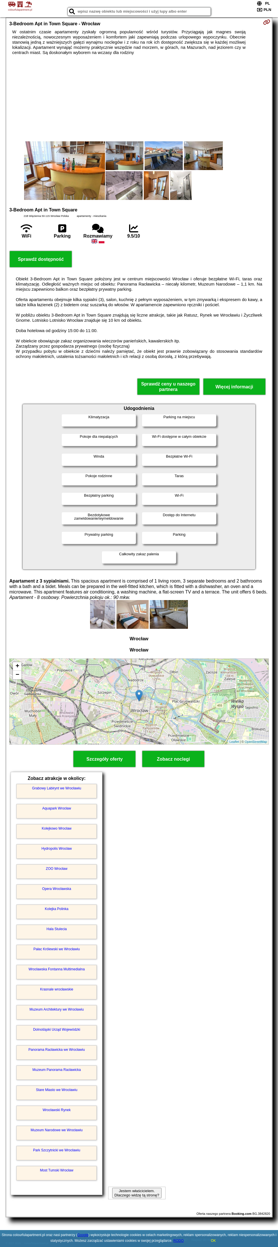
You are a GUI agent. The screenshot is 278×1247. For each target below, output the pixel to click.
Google (82, 1235)
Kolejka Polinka (56, 909)
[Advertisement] (139, 98)
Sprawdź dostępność (41, 259)
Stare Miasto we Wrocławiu (56, 1090)
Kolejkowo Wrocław (56, 828)
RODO (178, 1241)
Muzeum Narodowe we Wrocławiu (57, 1130)
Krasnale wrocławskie (56, 989)
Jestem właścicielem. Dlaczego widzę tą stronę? (136, 1193)
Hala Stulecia (56, 929)
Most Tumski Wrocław (56, 1170)
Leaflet (234, 741)
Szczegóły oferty (104, 759)
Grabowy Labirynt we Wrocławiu (56, 788)
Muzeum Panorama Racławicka (56, 1070)
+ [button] (17, 666)
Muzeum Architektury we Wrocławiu (57, 1009)
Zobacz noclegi (173, 759)
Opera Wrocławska (56, 889)
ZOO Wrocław (56, 869)
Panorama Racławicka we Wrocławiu (56, 1050)
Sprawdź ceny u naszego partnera (168, 386)
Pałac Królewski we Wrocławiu (56, 949)
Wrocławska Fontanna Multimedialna (56, 969)
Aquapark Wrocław (56, 808)
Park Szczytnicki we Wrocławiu (56, 1150)
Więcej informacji (234, 386)
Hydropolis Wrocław (56, 849)
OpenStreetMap (256, 741)
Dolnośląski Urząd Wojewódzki (56, 1030)
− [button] (17, 675)
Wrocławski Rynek (56, 1110)
